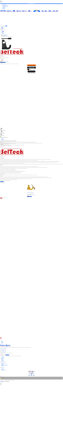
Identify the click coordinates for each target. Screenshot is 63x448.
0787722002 (4, 7)
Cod (0, 55)
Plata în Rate (2, 364)
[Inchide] (0, 383)
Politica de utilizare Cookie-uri (4, 365)
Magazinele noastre (3, 358)
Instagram (2, 342)
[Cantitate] (4, 61)
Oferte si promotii (6, 5)
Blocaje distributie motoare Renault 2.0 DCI (30, 192)
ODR (1, 366)
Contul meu (2, 368)
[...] (30, 347)
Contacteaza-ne (2, 360)
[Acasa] (1, 34)
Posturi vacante (2, 357)
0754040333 (4, 8)
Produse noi (2, 359)
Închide (1, 1)
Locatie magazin (5, 6)
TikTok (2, 343)
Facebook (2, 341)
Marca (0, 147)
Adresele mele (2, 369)
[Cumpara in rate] (31, 96)
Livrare (2, 363)
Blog (5, 4)
